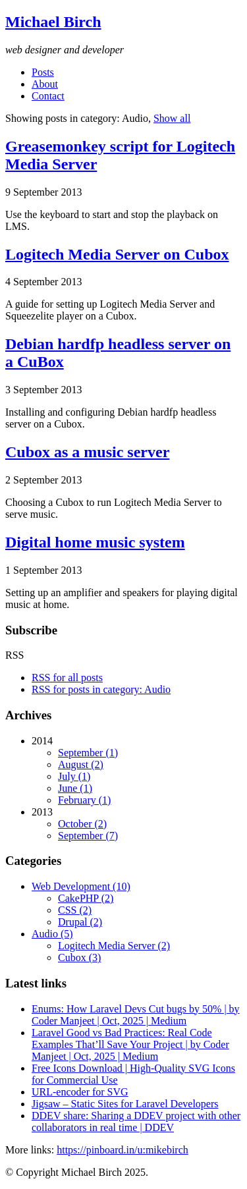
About (45, 84)
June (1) (75, 788)
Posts (43, 72)
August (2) (80, 764)
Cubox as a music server (87, 451)
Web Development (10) (81, 886)
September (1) (88, 752)
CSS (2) (75, 910)
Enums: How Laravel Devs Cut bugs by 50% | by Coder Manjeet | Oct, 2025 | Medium (136, 1014)
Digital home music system (95, 542)
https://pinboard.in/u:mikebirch (122, 1149)
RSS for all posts (67, 677)
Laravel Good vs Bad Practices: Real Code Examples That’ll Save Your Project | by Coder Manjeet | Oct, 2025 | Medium (130, 1044)
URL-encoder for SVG (80, 1091)
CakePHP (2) (85, 898)
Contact (48, 95)
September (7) (88, 835)
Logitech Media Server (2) (114, 945)
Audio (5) (52, 933)
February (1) (84, 800)
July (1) (74, 776)
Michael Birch (53, 21)
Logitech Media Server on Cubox (117, 254)
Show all (171, 118)
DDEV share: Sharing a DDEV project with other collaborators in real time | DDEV (136, 1121)
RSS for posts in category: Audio (101, 689)
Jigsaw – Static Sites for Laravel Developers (125, 1103)
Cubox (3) (79, 957)
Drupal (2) (80, 921)
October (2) (82, 823)
